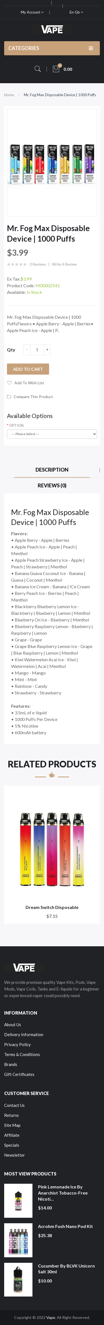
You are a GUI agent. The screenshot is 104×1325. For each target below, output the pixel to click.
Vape (50, 1317)
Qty (11, 349)
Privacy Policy (17, 1044)
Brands (10, 1064)
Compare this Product (33, 396)
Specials (11, 1145)
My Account (32, 12)
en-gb (76, 12)
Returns (11, 1115)
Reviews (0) (52, 485)
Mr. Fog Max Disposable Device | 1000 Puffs (60, 95)
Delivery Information (23, 1034)
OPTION (16, 425)
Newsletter (14, 1154)
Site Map (12, 1125)
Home (9, 95)
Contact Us (14, 1105)
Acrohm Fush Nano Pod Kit (65, 1226)
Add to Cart (28, 369)
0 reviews (38, 264)
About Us (12, 1024)
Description (52, 470)
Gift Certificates (19, 1074)
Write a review (64, 264)
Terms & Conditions (22, 1054)
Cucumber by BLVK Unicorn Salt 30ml (66, 1268)
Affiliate (11, 1135)
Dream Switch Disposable (52, 907)
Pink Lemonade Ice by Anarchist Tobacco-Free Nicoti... (63, 1192)
